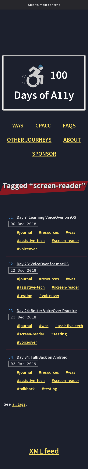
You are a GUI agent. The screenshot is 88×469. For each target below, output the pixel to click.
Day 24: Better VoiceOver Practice (47, 310)
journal (25, 232)
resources (50, 232)
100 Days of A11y (44, 83)
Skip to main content (44, 5)
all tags (18, 404)
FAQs (69, 125)
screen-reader (66, 240)
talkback (27, 389)
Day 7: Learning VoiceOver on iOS (46, 217)
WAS (17, 125)
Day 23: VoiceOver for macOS (43, 264)
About (72, 139)
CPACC (43, 125)
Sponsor (44, 153)
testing (25, 295)
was (71, 232)
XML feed (44, 451)
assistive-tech (32, 240)
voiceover (28, 249)
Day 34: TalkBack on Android (42, 357)
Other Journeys (29, 139)
